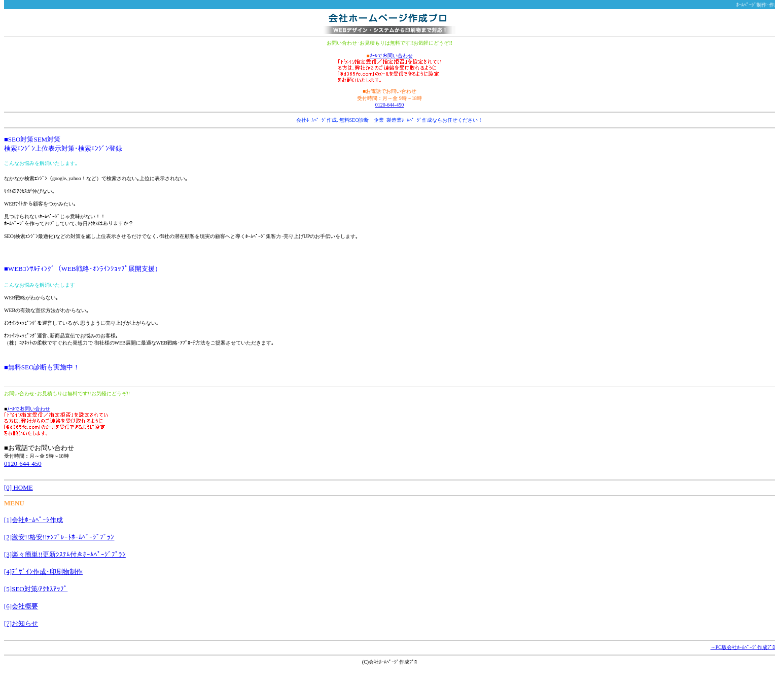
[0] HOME (18, 487)
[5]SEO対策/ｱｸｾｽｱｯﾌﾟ (35, 589)
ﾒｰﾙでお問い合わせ (391, 55)
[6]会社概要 (21, 606)
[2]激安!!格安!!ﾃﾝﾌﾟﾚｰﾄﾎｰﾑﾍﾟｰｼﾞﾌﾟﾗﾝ (59, 537)
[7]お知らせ (21, 623)
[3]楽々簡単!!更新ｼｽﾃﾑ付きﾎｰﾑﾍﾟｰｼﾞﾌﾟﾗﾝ (65, 554)
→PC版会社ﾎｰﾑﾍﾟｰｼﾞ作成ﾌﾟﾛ (743, 647)
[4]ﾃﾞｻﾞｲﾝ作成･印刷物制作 (43, 571)
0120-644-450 (389, 105)
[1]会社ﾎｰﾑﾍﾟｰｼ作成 (33, 520)
